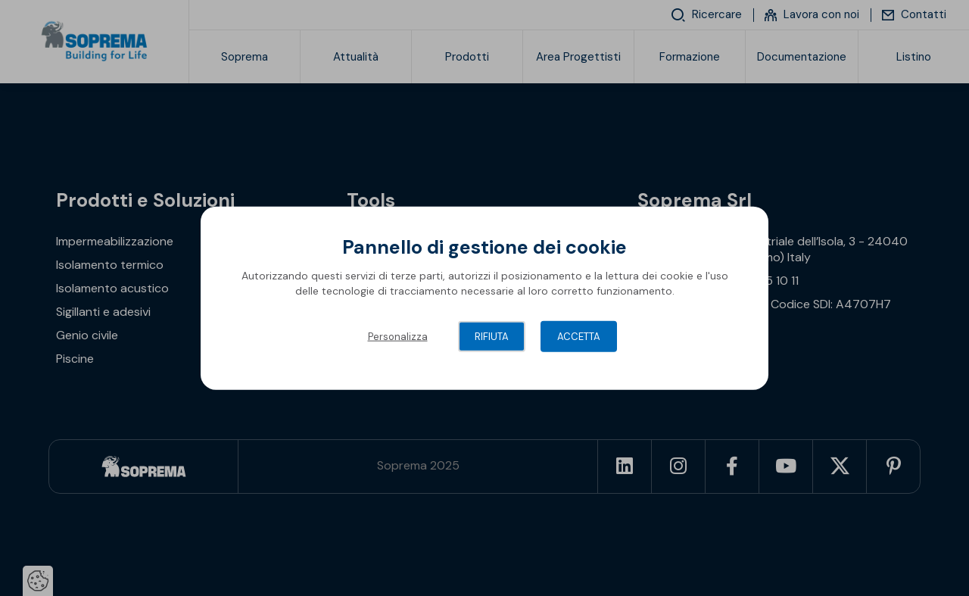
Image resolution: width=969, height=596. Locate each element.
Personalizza (398, 336)
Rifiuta (492, 336)
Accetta (578, 336)
